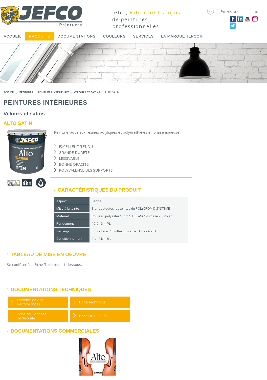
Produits (39, 36)
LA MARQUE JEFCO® (182, 36)
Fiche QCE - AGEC (100, 316)
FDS (38, 316)
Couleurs (114, 36)
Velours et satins (87, 92)
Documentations (77, 36)
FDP (100, 302)
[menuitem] (12, 36)
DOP (38, 302)
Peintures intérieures (53, 92)
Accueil (13, 36)
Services (143, 36)
